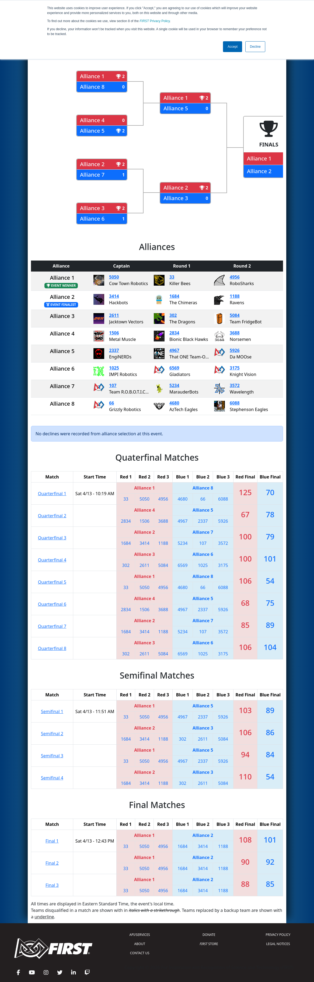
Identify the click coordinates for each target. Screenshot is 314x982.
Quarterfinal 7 (52, 626)
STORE (209, 944)
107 (112, 385)
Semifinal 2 (52, 734)
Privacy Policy (155, 21)
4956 (235, 277)
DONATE (209, 934)
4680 (174, 403)
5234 (174, 385)
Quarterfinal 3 (52, 538)
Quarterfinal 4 (52, 560)
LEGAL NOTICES (278, 944)
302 (173, 315)
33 (171, 277)
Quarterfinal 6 (52, 604)
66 (111, 403)
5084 (235, 315)
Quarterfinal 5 (52, 582)
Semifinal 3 (52, 756)
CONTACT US (139, 953)
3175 (235, 368)
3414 (114, 296)
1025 (114, 368)
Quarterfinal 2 (52, 516)
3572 (235, 385)
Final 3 (52, 885)
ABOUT (139, 944)
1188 (235, 296)
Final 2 (52, 863)
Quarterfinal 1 (52, 494)
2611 (114, 315)
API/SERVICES (140, 934)
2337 (114, 350)
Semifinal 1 (52, 711)
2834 (174, 333)
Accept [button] (233, 47)
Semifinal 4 (52, 778)
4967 (174, 350)
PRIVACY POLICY (278, 934)
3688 (235, 333)
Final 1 (52, 841)
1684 (174, 296)
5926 (235, 350)
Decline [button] (255, 47)
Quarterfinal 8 (52, 648)
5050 (114, 277)
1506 (114, 333)
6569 (174, 368)
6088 (235, 403)
